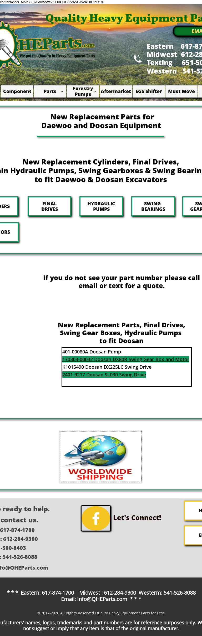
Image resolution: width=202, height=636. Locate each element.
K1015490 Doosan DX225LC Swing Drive (107, 367)
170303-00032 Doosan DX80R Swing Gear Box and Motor (125, 359)
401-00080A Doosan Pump (91, 351)
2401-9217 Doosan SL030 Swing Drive (104, 374)
